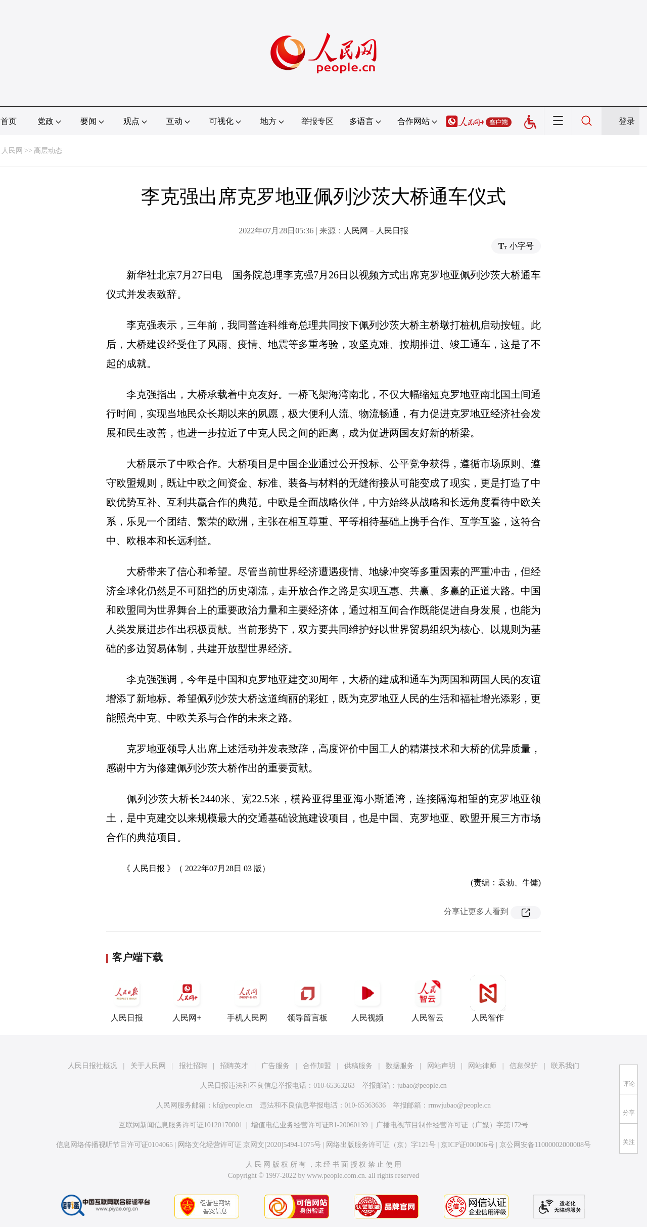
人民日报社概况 (92, 1066)
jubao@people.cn (422, 1085)
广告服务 (275, 1066)
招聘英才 (234, 1066)
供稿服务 (358, 1066)
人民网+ (187, 998)
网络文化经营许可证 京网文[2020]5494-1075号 (249, 1145)
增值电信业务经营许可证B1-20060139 (309, 1125)
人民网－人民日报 (376, 230)
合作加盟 (317, 1066)
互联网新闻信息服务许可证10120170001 (181, 1125)
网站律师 (482, 1066)
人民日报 (127, 998)
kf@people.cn (233, 1105)
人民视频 (367, 998)
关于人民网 (148, 1066)
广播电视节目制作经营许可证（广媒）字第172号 (452, 1125)
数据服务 (400, 1066)
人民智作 (487, 998)
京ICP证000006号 (467, 1145)
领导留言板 (307, 998)
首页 (9, 121)
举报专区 (317, 121)
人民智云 (427, 998)
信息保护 (524, 1066)
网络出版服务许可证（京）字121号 (381, 1145)
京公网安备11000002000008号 (545, 1145)
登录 (627, 121)
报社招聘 (193, 1066)
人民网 (12, 150)
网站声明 (441, 1066)
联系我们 (565, 1066)
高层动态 (48, 150)
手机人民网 (247, 998)
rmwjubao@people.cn (459, 1105)
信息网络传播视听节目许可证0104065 (114, 1145)
